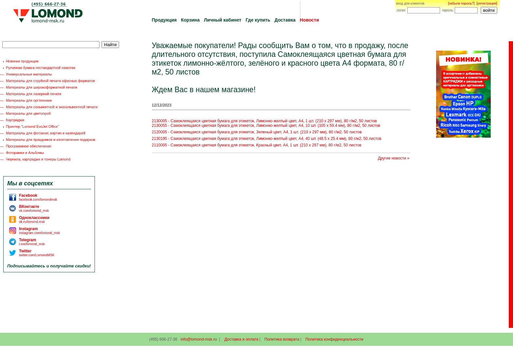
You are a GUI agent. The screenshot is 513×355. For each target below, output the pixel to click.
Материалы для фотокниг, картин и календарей (45, 133)
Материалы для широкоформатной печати (41, 87)
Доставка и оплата (241, 339)
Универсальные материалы (29, 74)
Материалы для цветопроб (28, 113)
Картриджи (15, 120)
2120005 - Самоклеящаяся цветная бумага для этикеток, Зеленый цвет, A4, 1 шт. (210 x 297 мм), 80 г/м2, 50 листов (257, 132)
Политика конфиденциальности (334, 339)
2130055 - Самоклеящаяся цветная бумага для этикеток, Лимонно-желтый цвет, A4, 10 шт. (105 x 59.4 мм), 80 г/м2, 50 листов (266, 125)
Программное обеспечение (28, 146)
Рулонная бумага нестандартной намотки (40, 68)
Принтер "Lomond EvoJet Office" (32, 126)
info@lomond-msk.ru (199, 339)
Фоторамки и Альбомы (25, 153)
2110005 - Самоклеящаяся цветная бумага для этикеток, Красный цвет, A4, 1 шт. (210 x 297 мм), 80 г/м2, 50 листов (257, 145)
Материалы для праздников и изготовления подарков (50, 140)
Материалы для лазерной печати (33, 94)
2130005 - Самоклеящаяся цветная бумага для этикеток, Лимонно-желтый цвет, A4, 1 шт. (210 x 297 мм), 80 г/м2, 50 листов (264, 121)
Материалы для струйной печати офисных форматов (50, 81)
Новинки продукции (22, 61)
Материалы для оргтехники (29, 100)
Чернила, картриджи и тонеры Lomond (38, 159)
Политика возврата (281, 339)
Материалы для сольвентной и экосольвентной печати (51, 107)
